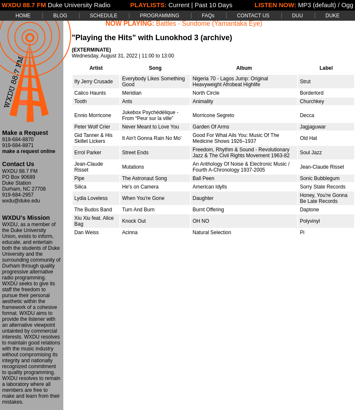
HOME (23, 16)
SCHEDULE (103, 16)
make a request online (28, 151)
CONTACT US (253, 16)
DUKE (332, 16)
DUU (297, 16)
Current (179, 4)
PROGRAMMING (159, 16)
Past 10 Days (213, 4)
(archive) (216, 37)
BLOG (60, 16)
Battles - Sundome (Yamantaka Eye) (209, 23)
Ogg (347, 4)
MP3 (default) (317, 4)
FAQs (208, 16)
